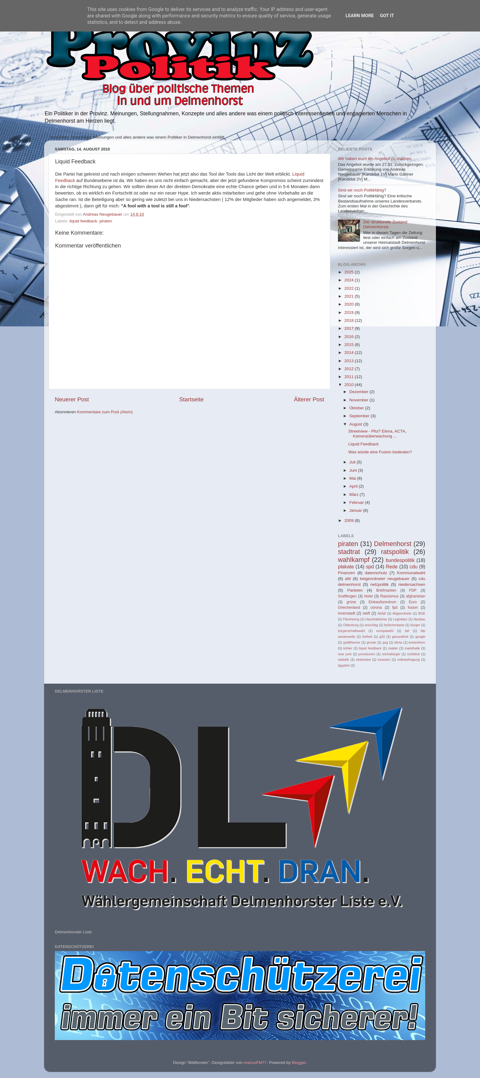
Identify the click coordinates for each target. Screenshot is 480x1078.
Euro (413, 602)
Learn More (360, 15)
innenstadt (346, 613)
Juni (353, 470)
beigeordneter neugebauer (385, 578)
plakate (346, 566)
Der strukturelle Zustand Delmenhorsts (385, 224)
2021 (349, 296)
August (356, 424)
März (354, 494)
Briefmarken (386, 590)
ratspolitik (395, 552)
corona (376, 607)
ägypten (344, 665)
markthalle (412, 648)
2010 (349, 384)
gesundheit (400, 636)
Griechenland (349, 607)
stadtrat (349, 552)
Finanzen (346, 573)
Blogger (299, 1062)
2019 (349, 312)
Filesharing (351, 619)
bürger (415, 625)
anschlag (371, 625)
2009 (349, 520)
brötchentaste (394, 625)
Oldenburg (350, 625)
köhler (347, 648)
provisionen (366, 654)
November (359, 400)
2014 (349, 352)
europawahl (384, 631)
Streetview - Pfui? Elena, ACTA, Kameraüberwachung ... (377, 433)
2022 (349, 288)
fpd (394, 607)
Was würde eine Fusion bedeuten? (380, 452)
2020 (349, 304)
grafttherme (351, 642)
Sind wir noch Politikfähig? (362, 190)
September (360, 416)
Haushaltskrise (376, 619)
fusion (413, 607)
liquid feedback (83, 221)
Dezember (359, 391)
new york (345, 654)
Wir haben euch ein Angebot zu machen (374, 158)
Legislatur (400, 619)
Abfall (381, 613)
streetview (363, 659)
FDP (412, 590)
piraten (105, 221)
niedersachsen (411, 584)
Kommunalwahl (411, 573)
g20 (382, 636)
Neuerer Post (72, 399)
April (354, 486)
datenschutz (376, 573)
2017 (349, 328)
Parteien (354, 590)
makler (393, 648)
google (420, 636)
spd (370, 566)
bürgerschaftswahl (351, 631)
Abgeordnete (401, 613)
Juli (353, 462)
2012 (349, 368)
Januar (356, 510)
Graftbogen (347, 596)
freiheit (367, 636)
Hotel (368, 596)
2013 (349, 361)
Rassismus (389, 596)
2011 (349, 376)
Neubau (419, 619)
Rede (392, 566)
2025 (349, 272)
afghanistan (415, 596)
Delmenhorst (392, 544)
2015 (349, 344)
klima (398, 642)
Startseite (191, 399)
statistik (343, 659)
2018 (349, 320)
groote (371, 642)
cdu (414, 566)
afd (348, 578)
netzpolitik (379, 584)
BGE (421, 613)
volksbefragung (408, 659)
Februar (357, 502)
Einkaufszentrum (382, 602)
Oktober (357, 408)
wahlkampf (353, 559)
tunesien (384, 659)
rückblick (413, 654)
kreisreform (417, 642)
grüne (351, 602)
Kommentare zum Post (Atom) (105, 412)
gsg (385, 642)
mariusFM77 (255, 1062)
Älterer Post (309, 399)
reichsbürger (391, 654)
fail (407, 631)
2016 (349, 336)
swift (366, 613)
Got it (387, 15)
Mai (353, 478)
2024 (349, 280)
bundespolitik (400, 560)
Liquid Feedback (363, 444)
